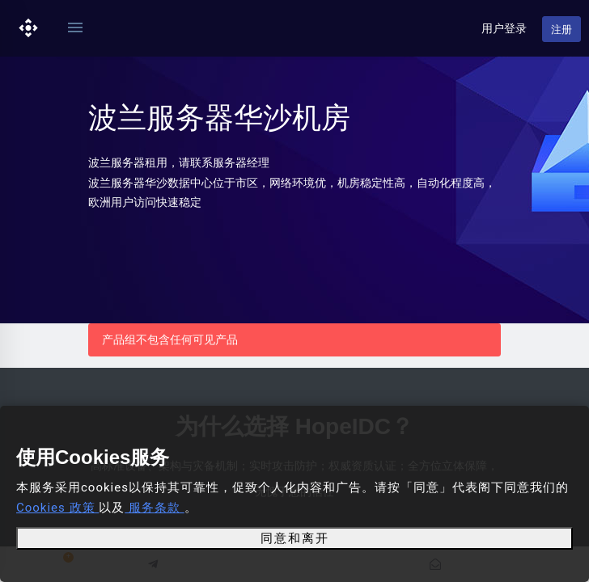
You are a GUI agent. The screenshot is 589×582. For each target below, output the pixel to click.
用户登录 (504, 28)
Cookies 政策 (57, 507)
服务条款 (154, 507)
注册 (561, 29)
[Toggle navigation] (75, 28)
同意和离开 (295, 538)
